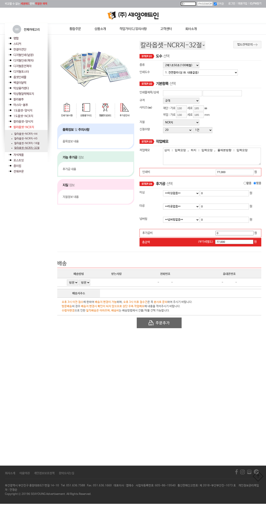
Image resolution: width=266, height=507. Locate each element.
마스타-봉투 (20, 105)
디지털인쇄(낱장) (23, 55)
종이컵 (17, 166)
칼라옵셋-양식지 (23, 121)
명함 (16, 38)
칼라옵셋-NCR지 (23, 127)
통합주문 (75, 29)
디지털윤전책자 (22, 66)
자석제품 (18, 155)
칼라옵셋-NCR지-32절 (27, 148)
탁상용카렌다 (21, 88)
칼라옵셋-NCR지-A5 (25, 138)
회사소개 (191, 29)
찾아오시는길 (66, 476)
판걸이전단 (19, 49)
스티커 (17, 44)
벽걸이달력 (19, 82)
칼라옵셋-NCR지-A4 (25, 134)
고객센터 (166, 29)
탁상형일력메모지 (23, 94)
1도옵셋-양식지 (22, 110)
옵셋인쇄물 (19, 77)
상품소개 (100, 29)
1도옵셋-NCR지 (23, 116)
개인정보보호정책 (44, 476)
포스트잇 (18, 160)
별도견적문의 (247, 44)
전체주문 (18, 171)
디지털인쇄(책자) (23, 60)
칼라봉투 (18, 99)
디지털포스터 (21, 71)
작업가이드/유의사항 (133, 29)
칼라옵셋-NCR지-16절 (27, 143)
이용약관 (24, 476)
